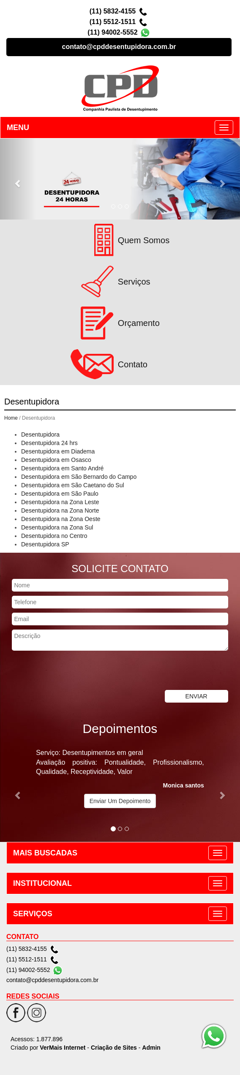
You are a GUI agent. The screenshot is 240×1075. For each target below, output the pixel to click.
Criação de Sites (114, 1047)
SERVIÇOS (32, 913)
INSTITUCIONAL (42, 883)
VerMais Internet (62, 1047)
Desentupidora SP (45, 544)
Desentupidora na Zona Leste (60, 502)
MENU (18, 127)
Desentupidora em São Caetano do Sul (72, 485)
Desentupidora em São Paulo (59, 493)
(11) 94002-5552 (112, 32)
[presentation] (64, 671)
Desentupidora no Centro (54, 535)
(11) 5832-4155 (113, 11)
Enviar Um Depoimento (120, 801)
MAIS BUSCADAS (45, 853)
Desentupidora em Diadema (58, 451)
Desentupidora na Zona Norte (60, 510)
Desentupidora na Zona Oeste (61, 519)
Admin (151, 1047)
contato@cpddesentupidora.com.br (119, 46)
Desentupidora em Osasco (56, 459)
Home (11, 418)
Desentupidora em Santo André (62, 468)
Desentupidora (40, 434)
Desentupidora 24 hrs (49, 443)
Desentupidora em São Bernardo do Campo (78, 476)
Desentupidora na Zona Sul (57, 527)
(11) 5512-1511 (113, 21)
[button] (18, 179)
